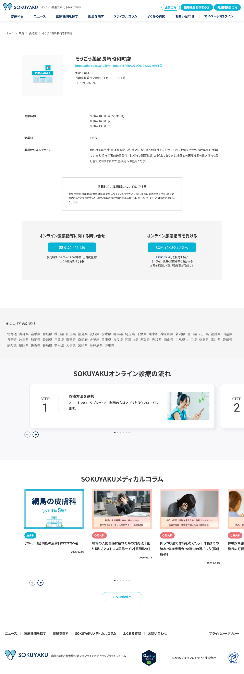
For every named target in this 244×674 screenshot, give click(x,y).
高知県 (12, 345)
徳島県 (204, 339)
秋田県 (59, 333)
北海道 (12, 333)
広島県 (180, 339)
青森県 (24, 333)
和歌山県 (131, 339)
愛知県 (47, 339)
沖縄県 (109, 345)
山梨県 (227, 333)
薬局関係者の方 (227, 7)
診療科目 (17, 16)
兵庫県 (106, 339)
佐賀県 (35, 345)
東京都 (153, 333)
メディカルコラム (125, 16)
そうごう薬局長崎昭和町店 (57, 33)
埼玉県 (130, 333)
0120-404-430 (74, 247)
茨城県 (94, 333)
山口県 (192, 339)
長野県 (12, 339)
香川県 (216, 339)
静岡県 (35, 339)
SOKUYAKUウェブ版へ (172, 247)
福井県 (216, 333)
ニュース (40, 16)
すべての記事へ (122, 597)
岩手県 (35, 333)
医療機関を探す (67, 16)
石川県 (204, 333)
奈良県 (118, 339)
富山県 (192, 333)
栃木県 (106, 333)
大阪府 (94, 339)
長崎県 (33, 33)
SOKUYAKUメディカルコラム (95, 633)
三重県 (59, 339)
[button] (40, 583)
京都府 (83, 339)
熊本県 (59, 345)
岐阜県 (24, 339)
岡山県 (168, 339)
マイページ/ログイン (218, 16)
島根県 (157, 339)
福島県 (83, 333)
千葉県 (142, 333)
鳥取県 (145, 339)
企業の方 (170, 7)
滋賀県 (71, 339)
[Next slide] (36, 434)
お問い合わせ (184, 16)
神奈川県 (166, 333)
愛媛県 (227, 339)
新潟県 (180, 333)
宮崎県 (83, 345)
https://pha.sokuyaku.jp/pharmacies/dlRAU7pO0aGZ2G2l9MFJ (117, 65)
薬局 (21, 33)
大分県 (71, 345)
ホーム (10, 33)
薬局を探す (96, 16)
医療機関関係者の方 (197, 7)
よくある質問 (156, 16)
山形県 (71, 333)
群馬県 (118, 333)
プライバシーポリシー (224, 633)
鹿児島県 (96, 345)
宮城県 (47, 333)
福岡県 (24, 345)
